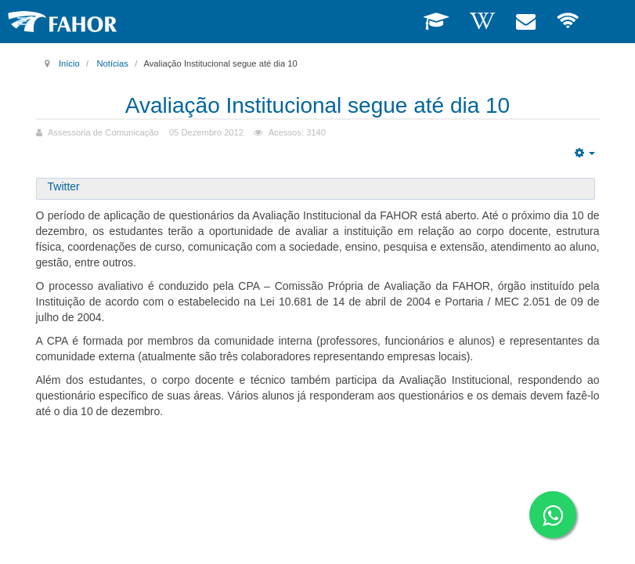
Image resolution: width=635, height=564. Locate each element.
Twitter (64, 186)
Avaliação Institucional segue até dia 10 (317, 105)
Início (69, 63)
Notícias (112, 63)
